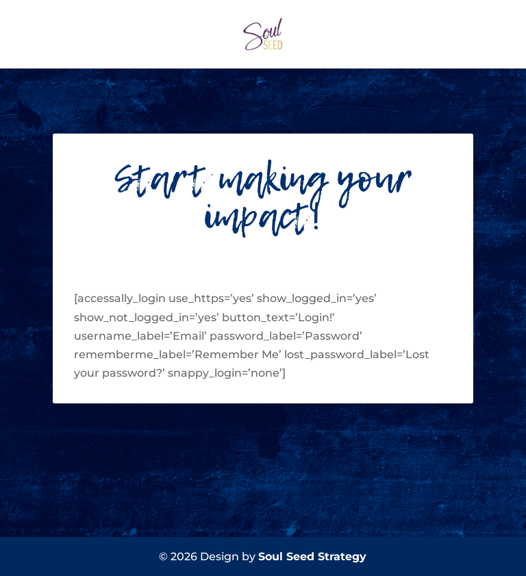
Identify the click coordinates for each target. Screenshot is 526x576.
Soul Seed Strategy (312, 556)
